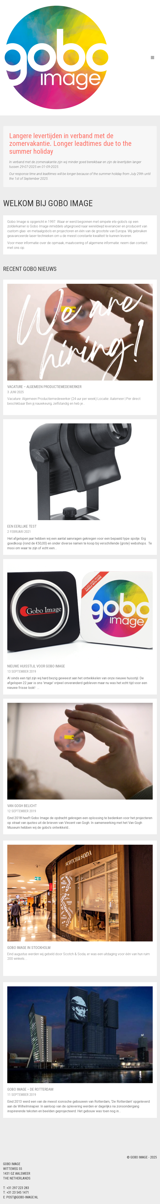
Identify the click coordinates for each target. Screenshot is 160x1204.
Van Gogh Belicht (22, 805)
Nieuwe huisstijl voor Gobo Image (36, 666)
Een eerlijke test (21, 526)
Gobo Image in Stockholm (28, 947)
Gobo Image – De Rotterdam (30, 1089)
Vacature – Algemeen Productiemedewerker (44, 386)
